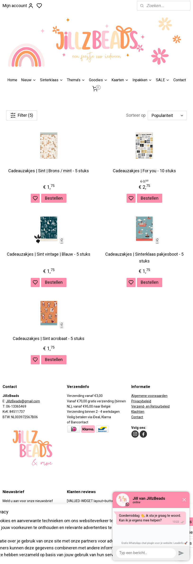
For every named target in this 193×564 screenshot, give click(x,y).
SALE (163, 80)
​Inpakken (142, 80)
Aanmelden (17, 513)
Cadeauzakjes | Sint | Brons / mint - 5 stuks (48, 170)
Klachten (137, 411)
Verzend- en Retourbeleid (150, 406)
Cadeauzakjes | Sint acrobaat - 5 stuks (48, 338)
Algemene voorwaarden (149, 396)
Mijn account (18, 6)
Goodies (98, 80)
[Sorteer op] (167, 115)
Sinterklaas (51, 80)
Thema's (76, 80)
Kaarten (120, 80)
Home (12, 80)
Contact (179, 80)
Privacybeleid (141, 401)
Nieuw (28, 80)
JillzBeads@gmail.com (23, 401)
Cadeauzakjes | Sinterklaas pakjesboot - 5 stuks (144, 257)
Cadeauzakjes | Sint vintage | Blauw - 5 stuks (48, 254)
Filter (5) (21, 115)
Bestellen (54, 198)
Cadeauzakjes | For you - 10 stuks (144, 170)
